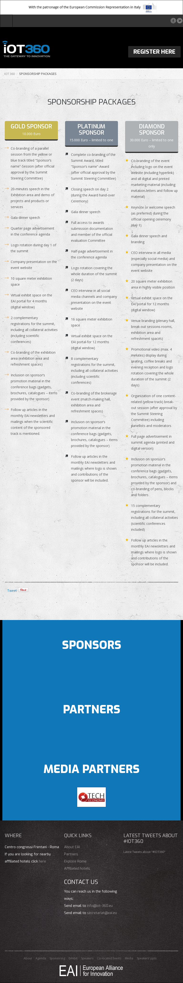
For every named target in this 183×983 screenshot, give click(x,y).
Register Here (154, 52)
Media (129, 958)
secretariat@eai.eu (102, 912)
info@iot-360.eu (100, 905)
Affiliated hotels (77, 868)
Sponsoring (57, 958)
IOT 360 (9, 74)
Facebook (173, 20)
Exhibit (73, 958)
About (28, 958)
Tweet (12, 590)
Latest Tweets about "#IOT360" (144, 852)
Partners (71, 854)
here (42, 861)
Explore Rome (75, 861)
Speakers (87, 958)
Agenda (41, 958)
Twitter (179, 20)
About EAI (72, 847)
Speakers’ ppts (147, 958)
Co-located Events (109, 958)
